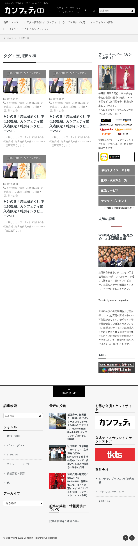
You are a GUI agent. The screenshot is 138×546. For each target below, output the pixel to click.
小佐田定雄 (32, 103)
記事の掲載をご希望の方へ (64, 521)
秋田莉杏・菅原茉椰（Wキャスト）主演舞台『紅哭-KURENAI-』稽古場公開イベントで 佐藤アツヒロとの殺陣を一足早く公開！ (77, 457)
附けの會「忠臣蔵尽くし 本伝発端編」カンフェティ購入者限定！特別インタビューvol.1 (23, 209)
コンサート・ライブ (18, 464)
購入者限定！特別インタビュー (24, 74)
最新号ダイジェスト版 (115, 170)
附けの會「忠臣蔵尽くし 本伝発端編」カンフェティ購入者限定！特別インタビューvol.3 (23, 124)
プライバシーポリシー (111, 491)
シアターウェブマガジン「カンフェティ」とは (69, 10)
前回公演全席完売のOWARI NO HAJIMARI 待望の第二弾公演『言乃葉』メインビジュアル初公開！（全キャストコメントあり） (77, 485)
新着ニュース (11, 22)
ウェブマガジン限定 (73, 22)
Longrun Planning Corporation (41, 537)
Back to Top (69, 392)
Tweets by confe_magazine (113, 300)
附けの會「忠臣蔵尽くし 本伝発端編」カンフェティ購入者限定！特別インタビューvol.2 (69, 124)
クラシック (13, 454)
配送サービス (109, 190)
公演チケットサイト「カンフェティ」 (27, 29)
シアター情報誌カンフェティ (40, 22)
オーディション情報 (102, 22)
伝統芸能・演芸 (15, 103)
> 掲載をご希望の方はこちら (120, 208)
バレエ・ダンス (16, 445)
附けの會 (13, 110)
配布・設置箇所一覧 (114, 180)
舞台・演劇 (13, 436)
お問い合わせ (106, 501)
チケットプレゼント (114, 200)
